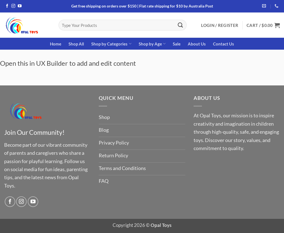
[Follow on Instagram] (13, 6)
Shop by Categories (111, 43)
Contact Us (223, 43)
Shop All (76, 43)
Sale (177, 43)
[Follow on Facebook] (7, 6)
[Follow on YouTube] (20, 6)
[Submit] (180, 25)
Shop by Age (152, 43)
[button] (219, 25)
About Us (197, 43)
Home (55, 43)
